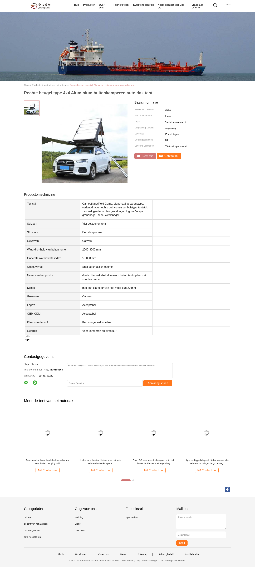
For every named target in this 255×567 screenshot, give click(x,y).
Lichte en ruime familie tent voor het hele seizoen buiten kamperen (100, 462)
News (123, 554)
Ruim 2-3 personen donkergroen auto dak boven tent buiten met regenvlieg (153, 462)
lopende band (132, 517)
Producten (89, 4)
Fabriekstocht (121, 4)
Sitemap (142, 554)
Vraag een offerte (198, 6)
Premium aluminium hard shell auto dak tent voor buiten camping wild (48, 462)
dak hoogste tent (32, 530)
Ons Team (80, 530)
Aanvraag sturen (158, 383)
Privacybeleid (166, 554)
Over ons (102, 6)
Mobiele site (192, 554)
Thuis (61, 554)
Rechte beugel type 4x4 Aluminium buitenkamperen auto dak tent (102, 85)
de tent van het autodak (35, 524)
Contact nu (169, 156)
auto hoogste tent (32, 537)
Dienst (78, 524)
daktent (27, 517)
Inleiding (79, 517)
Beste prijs (145, 156)
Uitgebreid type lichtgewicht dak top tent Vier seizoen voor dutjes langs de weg (207, 462)
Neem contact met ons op (171, 6)
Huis (76, 4)
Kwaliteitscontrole (143, 4)
